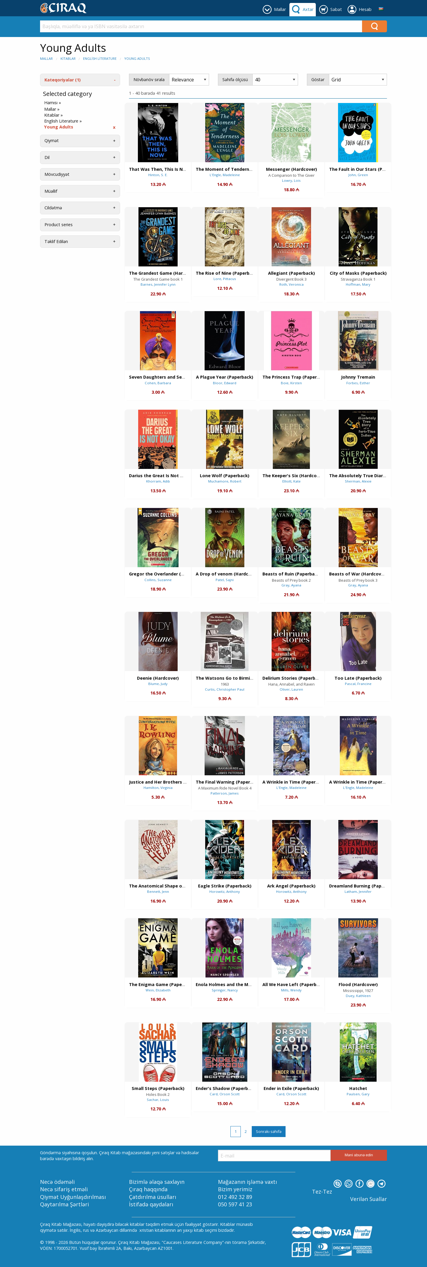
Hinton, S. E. (158, 175)
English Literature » (63, 121)
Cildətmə (53, 207)
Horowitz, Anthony (224, 891)
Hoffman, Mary (358, 284)
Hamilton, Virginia (158, 787)
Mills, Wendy (291, 990)
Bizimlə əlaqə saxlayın (156, 1181)
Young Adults (137, 58)
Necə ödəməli (57, 1181)
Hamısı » (52, 102)
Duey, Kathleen (358, 995)
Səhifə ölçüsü (235, 79)
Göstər (317, 79)
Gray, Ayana (291, 585)
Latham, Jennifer (358, 891)
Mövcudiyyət (56, 174)
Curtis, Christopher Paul (224, 689)
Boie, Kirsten (291, 383)
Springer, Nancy (225, 990)
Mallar (46, 58)
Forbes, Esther (358, 383)
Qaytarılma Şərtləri (64, 1204)
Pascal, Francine (358, 683)
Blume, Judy (158, 683)
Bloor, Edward (224, 383)
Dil (47, 157)
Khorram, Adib (158, 481)
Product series (58, 224)
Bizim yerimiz (235, 1189)
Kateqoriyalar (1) (62, 80)
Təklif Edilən (56, 241)
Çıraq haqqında (148, 1189)
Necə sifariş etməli (64, 1189)
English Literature (100, 58)
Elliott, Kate (291, 481)
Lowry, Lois (291, 180)
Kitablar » (53, 115)
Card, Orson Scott (225, 1094)
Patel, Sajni (225, 580)
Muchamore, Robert (224, 481)
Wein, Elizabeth (158, 990)
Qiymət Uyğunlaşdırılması (73, 1196)
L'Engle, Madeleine (225, 175)
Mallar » (52, 109)
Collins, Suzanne (158, 580)
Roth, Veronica (291, 284)
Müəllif (50, 191)
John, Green (358, 175)
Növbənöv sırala (149, 79)
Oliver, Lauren (291, 689)
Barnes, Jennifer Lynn (158, 284)
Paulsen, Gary (358, 1094)
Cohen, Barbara (158, 383)
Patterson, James (225, 793)
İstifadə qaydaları (151, 1204)
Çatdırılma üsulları (152, 1196)
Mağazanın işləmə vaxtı (247, 1181)
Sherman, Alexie (358, 481)
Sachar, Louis (158, 1099)
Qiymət (51, 140)
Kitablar (68, 58)
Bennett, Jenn (158, 891)
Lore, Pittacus (225, 278)
